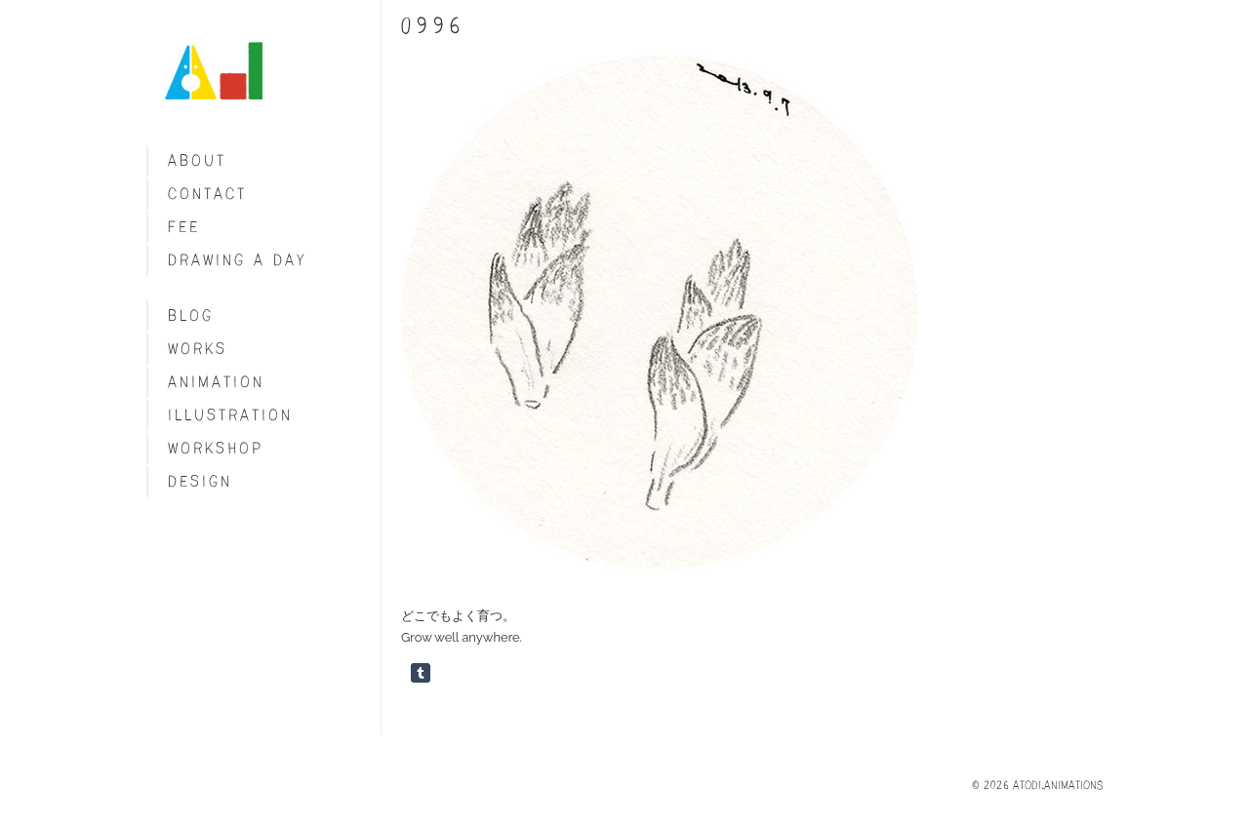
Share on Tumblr (420, 673)
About (197, 160)
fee (184, 226)
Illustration (230, 415)
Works (197, 348)
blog (191, 315)
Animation (216, 382)
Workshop (215, 448)
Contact (207, 193)
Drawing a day (237, 260)
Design (200, 481)
